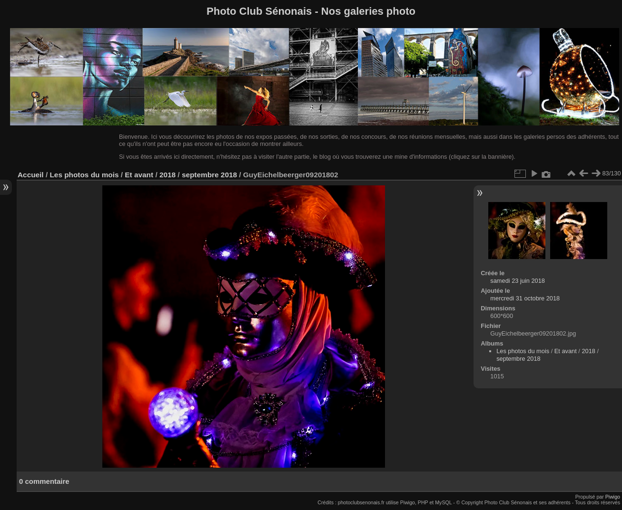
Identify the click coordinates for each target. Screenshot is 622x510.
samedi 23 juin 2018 (517, 280)
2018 (167, 175)
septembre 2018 (209, 175)
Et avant (139, 175)
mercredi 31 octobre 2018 (525, 298)
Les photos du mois (83, 175)
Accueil (31, 175)
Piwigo (612, 497)
